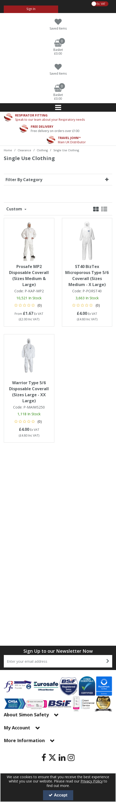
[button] (29, 305)
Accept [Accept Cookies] (58, 795)
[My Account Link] (31, 9)
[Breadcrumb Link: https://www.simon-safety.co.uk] (8, 150)
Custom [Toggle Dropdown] (14, 208)
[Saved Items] (58, 24)
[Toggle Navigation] (58, 107)
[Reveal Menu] (58, 107)
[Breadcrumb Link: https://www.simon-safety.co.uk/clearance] (24, 150)
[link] (44, 757)
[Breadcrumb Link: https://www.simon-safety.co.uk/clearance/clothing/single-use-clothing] (66, 150)
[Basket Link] (58, 47)
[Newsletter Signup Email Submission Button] (107, 661)
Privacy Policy (92, 781)
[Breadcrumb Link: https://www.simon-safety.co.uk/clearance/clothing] (42, 150)
